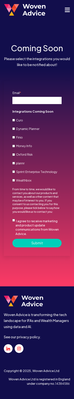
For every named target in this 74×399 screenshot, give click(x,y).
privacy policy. (29, 337)
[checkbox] (37, 150)
